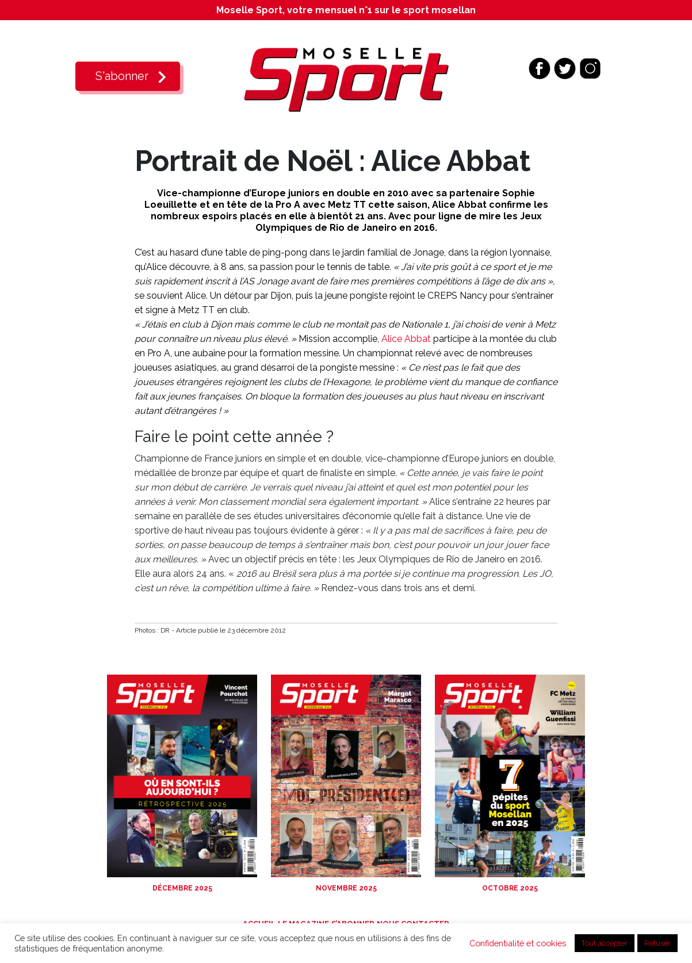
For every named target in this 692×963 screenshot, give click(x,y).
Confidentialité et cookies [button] (517, 943)
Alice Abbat (406, 338)
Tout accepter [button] (605, 943)
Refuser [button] (657, 943)
